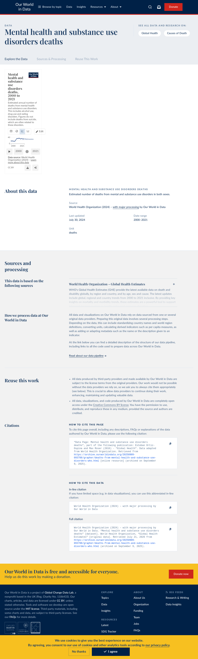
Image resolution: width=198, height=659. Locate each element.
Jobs (136, 627)
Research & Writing (177, 601)
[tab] (16, 101)
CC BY (49, 175)
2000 (20, 163)
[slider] (29, 164)
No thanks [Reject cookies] (79, 651)
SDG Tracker (108, 635)
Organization (141, 607)
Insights (81, 7)
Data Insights (173, 607)
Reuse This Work (86, 59)
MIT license (32, 612)
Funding (138, 614)
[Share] (132, 174)
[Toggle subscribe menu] (159, 7)
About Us (139, 601)
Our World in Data (24, 7)
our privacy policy (157, 645)
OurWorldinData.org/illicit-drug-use (26, 175)
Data (69, 7)
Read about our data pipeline (87, 356)
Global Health (150, 33)
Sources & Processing (51, 59)
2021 (138, 163)
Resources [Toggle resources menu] (98, 6)
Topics (105, 601)
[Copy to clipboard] (166, 444)
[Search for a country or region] (169, 85)
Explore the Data (16, 59)
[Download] (124, 174)
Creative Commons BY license (111, 405)
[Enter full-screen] (140, 174)
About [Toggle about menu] (116, 6)
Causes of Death (177, 33)
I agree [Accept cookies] (111, 651)
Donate (173, 7)
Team (137, 620)
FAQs (12, 620)
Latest (104, 628)
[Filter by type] (169, 119)
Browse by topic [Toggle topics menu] (50, 6)
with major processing (126, 207)
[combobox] (150, 7)
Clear (186, 102)
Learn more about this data (76, 171)
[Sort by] (165, 94)
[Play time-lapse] (11, 164)
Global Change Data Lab (59, 596)
